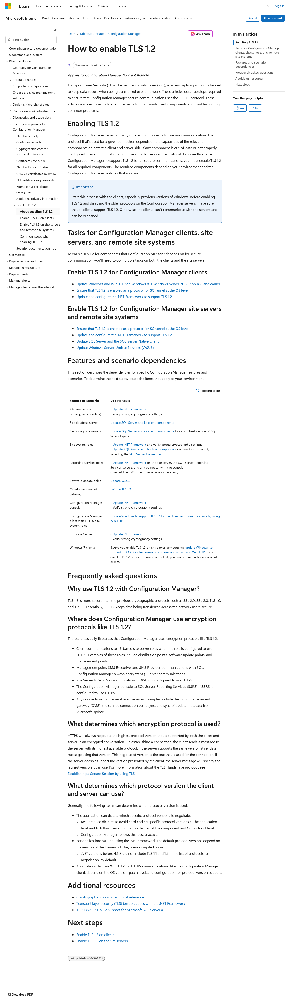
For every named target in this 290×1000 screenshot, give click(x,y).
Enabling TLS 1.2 (247, 42)
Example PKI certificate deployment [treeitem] (32, 189)
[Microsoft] (8, 6)
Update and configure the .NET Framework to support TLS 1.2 (124, 296)
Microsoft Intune (92, 33)
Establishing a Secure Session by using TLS (101, 773)
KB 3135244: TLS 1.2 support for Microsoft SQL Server (118, 909)
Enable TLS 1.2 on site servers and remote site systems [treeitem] (40, 227)
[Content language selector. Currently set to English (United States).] (26, 993)
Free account (273, 18)
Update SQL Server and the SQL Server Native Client (117, 341)
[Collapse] (55, 30)
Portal (253, 18)
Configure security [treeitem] (29, 142)
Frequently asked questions (254, 72)
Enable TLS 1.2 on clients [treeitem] (37, 218)
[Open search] (268, 6)
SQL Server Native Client (146, 454)
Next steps (242, 84)
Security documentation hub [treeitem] (36, 248)
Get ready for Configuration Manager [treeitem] (32, 70)
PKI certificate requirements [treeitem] (35, 180)
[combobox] (31, 39)
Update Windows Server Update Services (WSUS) (115, 347)
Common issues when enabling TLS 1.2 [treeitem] (35, 239)
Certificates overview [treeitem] (30, 161)
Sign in (280, 6)
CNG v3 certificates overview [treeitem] (36, 173)
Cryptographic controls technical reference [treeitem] (32, 152)
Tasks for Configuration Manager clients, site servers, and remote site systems (257, 52)
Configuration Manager (124, 33)
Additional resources (249, 78)
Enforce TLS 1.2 (120, 489)
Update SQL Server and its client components (142, 422)
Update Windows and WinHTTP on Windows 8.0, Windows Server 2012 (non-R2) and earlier (148, 283)
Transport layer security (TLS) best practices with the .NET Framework (130, 903)
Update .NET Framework (129, 409)
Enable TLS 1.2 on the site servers (102, 940)
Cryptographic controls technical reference (110, 897)
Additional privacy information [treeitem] (37, 198)
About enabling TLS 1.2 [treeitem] (36, 211)
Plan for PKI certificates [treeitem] (32, 167)
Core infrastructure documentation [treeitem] (33, 48)
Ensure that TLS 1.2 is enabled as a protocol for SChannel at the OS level (132, 290)
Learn (71, 33)
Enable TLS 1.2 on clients (95, 934)
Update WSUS (120, 481)
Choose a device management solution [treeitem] (34, 95)
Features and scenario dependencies (250, 64)
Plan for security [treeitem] (27, 136)
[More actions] (218, 34)
